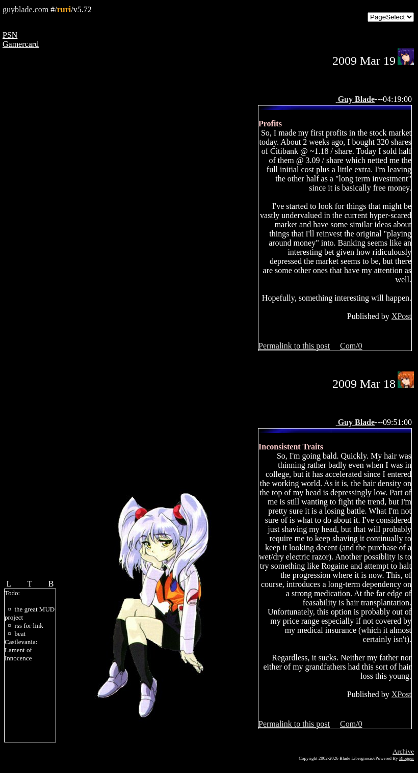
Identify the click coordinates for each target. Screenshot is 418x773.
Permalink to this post (294, 345)
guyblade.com (25, 9)
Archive (403, 751)
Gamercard (21, 44)
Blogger (406, 758)
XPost (401, 316)
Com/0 (351, 345)
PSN (10, 35)
